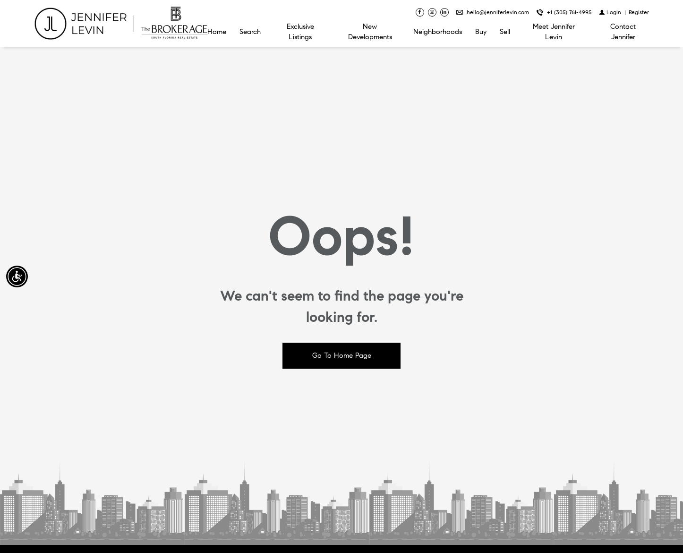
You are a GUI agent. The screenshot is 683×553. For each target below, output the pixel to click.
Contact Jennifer (623, 31)
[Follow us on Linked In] (444, 12)
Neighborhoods (437, 31)
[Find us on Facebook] (420, 12)
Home (216, 31)
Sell (505, 31)
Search (250, 31)
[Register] (639, 12)
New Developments (370, 31)
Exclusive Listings (300, 31)
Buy (481, 31)
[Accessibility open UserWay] (17, 276)
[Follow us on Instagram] (432, 12)
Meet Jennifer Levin (554, 31)
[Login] (610, 12)
